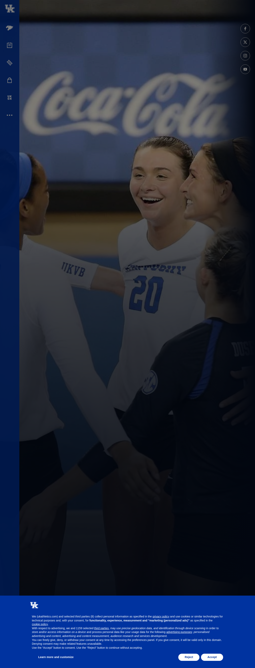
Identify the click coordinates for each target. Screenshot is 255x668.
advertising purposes (179, 632)
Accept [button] (212, 657)
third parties (101, 628)
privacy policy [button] (161, 616)
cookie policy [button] (40, 624)
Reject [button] (189, 657)
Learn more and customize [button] (56, 657)
